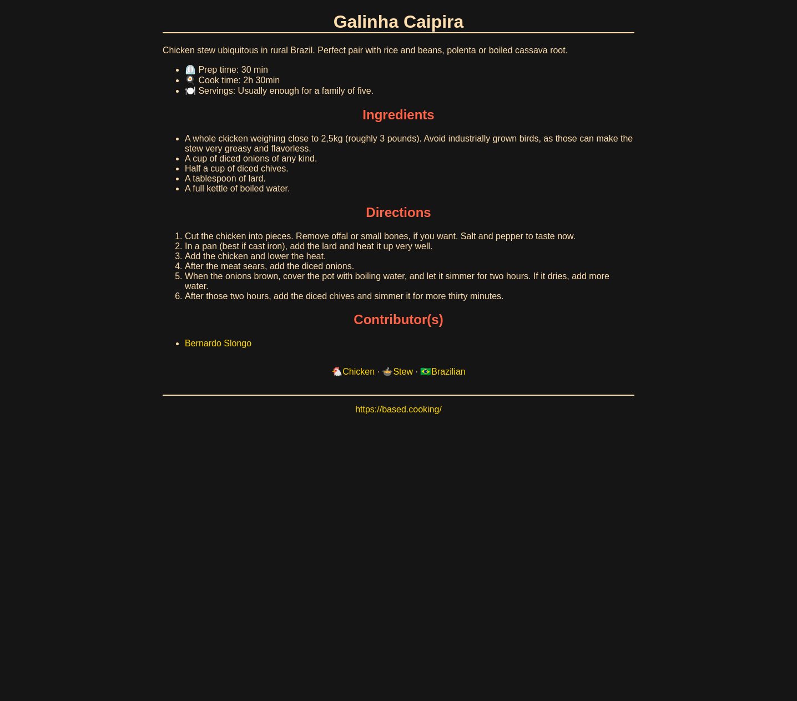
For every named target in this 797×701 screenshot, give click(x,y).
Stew (403, 371)
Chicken (358, 371)
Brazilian (448, 371)
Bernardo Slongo (218, 343)
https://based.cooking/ (398, 409)
